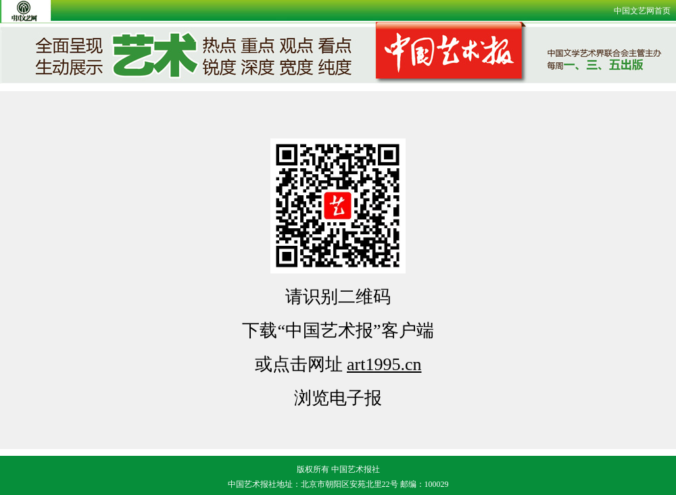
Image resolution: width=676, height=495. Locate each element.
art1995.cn (384, 364)
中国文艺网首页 (642, 11)
